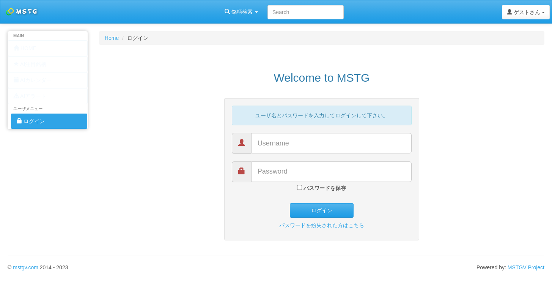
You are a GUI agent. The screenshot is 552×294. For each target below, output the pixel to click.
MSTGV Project (526, 267)
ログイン (321, 210)
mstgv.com (25, 267)
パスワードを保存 (321, 188)
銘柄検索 (98, 12)
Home (112, 38)
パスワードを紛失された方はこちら (321, 225)
